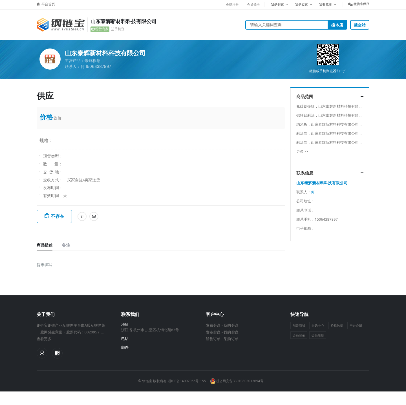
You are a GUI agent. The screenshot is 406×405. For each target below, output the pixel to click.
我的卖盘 (231, 332)
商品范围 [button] (304, 96)
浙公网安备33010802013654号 (236, 381)
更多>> (302, 151)
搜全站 (360, 25)
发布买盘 (213, 325)
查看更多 (44, 338)
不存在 (57, 216)
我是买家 (277, 4)
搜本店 (337, 25)
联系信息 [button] (304, 173)
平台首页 (48, 4)
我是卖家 (301, 4)
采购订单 (231, 338)
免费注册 (232, 4)
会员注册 (318, 335)
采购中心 (318, 325)
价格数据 (337, 325)
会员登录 (253, 4)
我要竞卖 (325, 4)
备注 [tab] (66, 245)
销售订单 (213, 338)
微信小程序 (361, 4)
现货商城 (299, 325)
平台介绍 (356, 325)
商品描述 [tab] (44, 245)
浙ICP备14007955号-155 (187, 381)
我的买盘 (231, 325)
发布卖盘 (213, 332)
